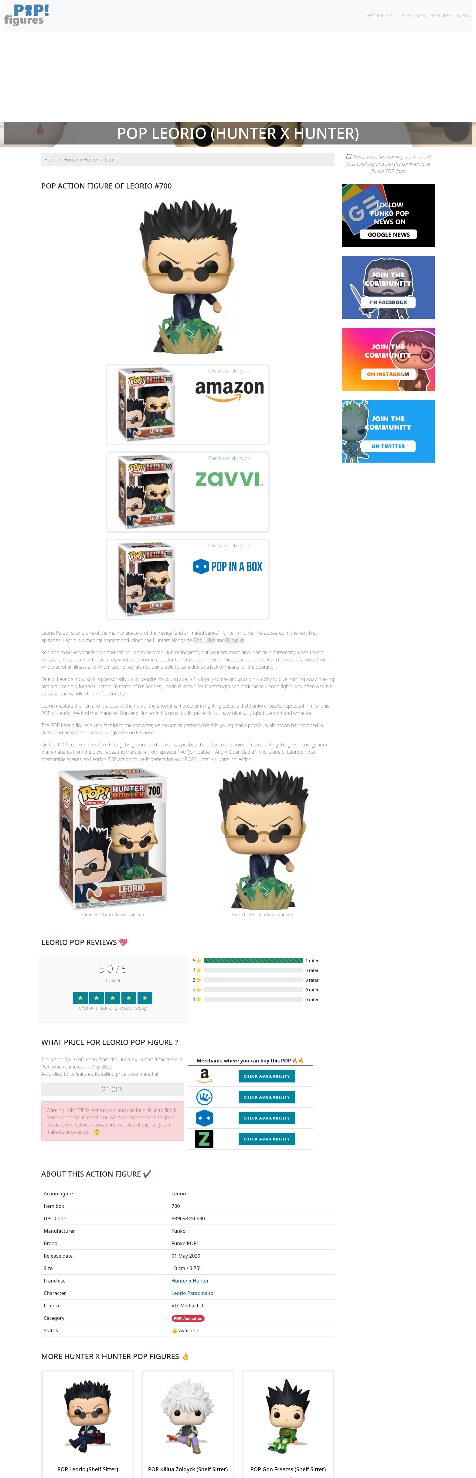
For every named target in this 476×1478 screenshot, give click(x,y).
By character (264, 1457)
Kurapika (235, 514)
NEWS (463, 15)
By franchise (233, 1457)
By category (295, 1457)
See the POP (87, 1379)
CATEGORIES (412, 15)
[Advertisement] (238, 76)
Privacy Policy (313, 1469)
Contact (257, 1469)
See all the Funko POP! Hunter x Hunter (188, 1407)
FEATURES (441, 15)
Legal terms (282, 1469)
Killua (209, 514)
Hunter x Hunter (190, 1154)
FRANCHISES (379, 15)
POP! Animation (188, 1192)
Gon (197, 514)
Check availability (266, 950)
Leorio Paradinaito (192, 1167)
